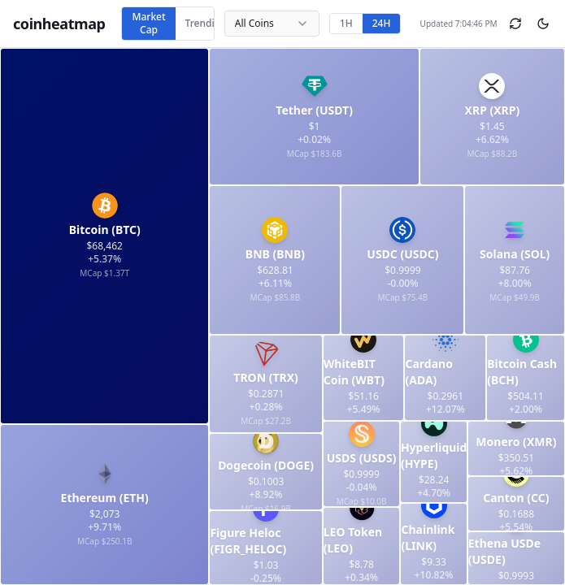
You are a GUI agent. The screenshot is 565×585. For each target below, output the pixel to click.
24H (381, 23)
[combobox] (271, 24)
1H (346, 23)
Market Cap (148, 23)
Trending (206, 23)
